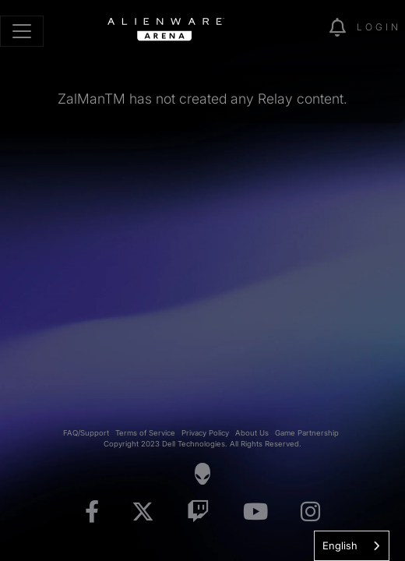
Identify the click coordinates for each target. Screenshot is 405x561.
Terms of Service (145, 433)
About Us (252, 433)
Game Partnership (307, 433)
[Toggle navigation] (22, 31)
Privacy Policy (205, 433)
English (339, 545)
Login (379, 27)
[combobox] (351, 546)
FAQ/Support (86, 433)
